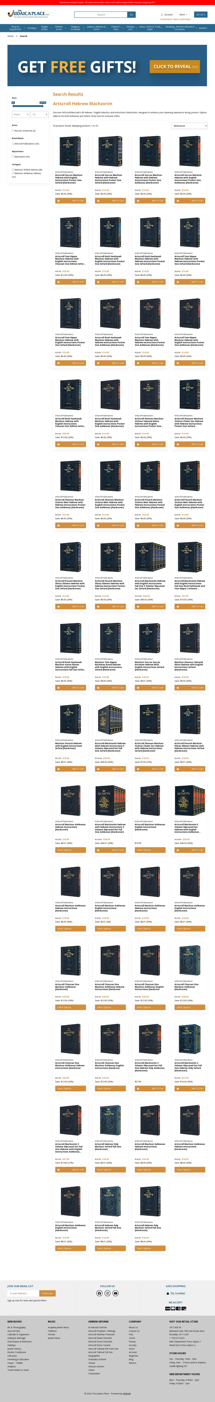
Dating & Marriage (16, 1338)
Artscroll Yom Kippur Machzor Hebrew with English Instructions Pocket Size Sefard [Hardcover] (70, 341)
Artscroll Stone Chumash (100, 1341)
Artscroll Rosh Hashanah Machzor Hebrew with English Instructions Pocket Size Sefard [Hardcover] (110, 260)
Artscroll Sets (13, 1331)
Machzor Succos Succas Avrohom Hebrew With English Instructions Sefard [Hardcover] (149, 666)
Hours (132, 1348)
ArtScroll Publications (24, 143)
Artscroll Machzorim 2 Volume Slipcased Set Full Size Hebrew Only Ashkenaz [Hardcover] (150, 1066)
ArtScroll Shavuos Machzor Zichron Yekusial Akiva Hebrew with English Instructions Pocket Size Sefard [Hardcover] (149, 423)
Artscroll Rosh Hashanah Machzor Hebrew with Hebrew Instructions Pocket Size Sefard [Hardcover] (150, 260)
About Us (133, 1327)
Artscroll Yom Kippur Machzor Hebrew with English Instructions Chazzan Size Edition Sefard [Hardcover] (70, 261)
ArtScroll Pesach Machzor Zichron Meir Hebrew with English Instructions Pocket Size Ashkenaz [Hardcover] (189, 503)
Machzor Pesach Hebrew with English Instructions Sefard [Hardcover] (68, 746)
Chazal (91, 1363)
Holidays (11, 1345)
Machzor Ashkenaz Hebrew (27, 173)
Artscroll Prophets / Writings (101, 1331)
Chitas (91, 1370)
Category (16, 164)
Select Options (64, 850)
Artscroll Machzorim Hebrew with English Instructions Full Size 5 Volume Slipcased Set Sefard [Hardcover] (150, 584)
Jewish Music (54, 1338)
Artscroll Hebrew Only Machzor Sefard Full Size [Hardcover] (108, 1147)
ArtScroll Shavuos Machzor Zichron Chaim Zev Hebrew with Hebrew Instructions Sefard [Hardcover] (149, 747)
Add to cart (70, 200)
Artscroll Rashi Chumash (100, 1338)
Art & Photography (16, 1327)
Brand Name (18, 138)
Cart (200, 14)
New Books (14, 1321)
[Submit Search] (131, 15)
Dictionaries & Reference (19, 1341)
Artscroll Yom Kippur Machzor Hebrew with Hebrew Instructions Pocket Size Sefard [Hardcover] (190, 260)
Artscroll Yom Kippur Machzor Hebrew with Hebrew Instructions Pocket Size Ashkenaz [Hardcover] (150, 341)
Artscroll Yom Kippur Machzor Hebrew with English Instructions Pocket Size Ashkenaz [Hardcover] (189, 341)
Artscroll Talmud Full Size (100, 1352)
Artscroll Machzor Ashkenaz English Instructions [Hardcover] (150, 827)
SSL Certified (176, 1293)
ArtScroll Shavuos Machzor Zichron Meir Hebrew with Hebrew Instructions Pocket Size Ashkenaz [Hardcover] (70, 503)
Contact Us (134, 1331)
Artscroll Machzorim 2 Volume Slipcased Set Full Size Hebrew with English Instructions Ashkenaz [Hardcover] (68, 1149)
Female (51, 1334)
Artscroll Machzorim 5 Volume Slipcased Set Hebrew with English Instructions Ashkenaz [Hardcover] (187, 829)
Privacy (132, 1341)
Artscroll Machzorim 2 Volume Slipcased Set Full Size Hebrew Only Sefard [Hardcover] (188, 1066)
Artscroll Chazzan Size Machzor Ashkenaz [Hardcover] (67, 987)
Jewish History (14, 1348)
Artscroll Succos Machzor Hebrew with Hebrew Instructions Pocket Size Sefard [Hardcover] (108, 179)
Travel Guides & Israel (18, 1370)
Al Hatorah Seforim (97, 1327)
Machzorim (20, 156)
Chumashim (94, 1373)
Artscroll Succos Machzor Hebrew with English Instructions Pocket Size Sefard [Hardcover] (68, 179)
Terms (132, 1338)
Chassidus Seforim (97, 1359)
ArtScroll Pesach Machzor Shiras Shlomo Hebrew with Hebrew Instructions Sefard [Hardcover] (189, 747)
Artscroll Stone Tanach (99, 1345)
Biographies (94, 1355)
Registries (133, 1355)
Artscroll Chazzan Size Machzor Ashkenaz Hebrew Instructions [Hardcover (109, 987)
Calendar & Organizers (18, 1334)
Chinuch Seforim (96, 1366)
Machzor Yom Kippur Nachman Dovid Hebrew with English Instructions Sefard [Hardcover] (108, 666)
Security (132, 1345)
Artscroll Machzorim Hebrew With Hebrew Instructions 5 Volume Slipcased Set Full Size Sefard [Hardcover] (110, 747)
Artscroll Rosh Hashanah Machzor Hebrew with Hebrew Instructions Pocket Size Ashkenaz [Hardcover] (110, 341)
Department (18, 151)
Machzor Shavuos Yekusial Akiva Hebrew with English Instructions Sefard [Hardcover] (189, 666)
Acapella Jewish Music (58, 1327)
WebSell (127, 1393)
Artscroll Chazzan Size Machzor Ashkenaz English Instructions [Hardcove (149, 987)
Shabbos (11, 1366)
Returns (132, 1363)
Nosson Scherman (23, 130)
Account (166, 14)
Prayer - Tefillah (15, 1363)
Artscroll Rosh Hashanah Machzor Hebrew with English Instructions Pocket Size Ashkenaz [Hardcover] (110, 422)
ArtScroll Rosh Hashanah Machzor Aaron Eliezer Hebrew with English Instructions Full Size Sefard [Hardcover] (70, 667)
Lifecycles (12, 1355)
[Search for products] (101, 15)
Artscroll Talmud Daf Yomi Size (103, 1348)
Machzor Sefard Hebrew (26, 169)
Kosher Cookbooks (16, 1352)
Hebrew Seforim (98, 1321)
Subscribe (47, 1293)
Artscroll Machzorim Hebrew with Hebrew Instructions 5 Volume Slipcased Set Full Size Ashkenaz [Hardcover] (110, 828)
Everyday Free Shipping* (176, 19)
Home (10, 36)
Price (14, 98)
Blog (131, 1359)
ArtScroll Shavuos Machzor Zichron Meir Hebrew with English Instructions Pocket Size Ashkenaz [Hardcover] (110, 503)
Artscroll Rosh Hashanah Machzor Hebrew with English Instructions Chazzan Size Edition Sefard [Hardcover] (70, 423)
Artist (15, 125)
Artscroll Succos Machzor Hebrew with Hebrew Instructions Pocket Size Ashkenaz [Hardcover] (148, 179)
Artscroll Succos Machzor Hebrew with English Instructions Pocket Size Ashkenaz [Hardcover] (188, 179)
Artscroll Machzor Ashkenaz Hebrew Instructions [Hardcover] (70, 827)
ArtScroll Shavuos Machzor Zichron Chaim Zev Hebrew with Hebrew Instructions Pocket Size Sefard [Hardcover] (189, 423)
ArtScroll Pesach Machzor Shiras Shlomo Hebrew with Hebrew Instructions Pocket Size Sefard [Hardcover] (110, 584)
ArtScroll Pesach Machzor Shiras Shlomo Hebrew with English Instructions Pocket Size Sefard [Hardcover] (70, 584)
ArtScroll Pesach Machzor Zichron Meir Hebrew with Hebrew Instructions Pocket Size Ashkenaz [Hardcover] (150, 503)
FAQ (131, 1334)
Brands (202, 28)
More (183, 14)
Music (52, 1321)
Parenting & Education (18, 1359)
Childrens (52, 1331)
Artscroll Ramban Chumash (101, 1334)
